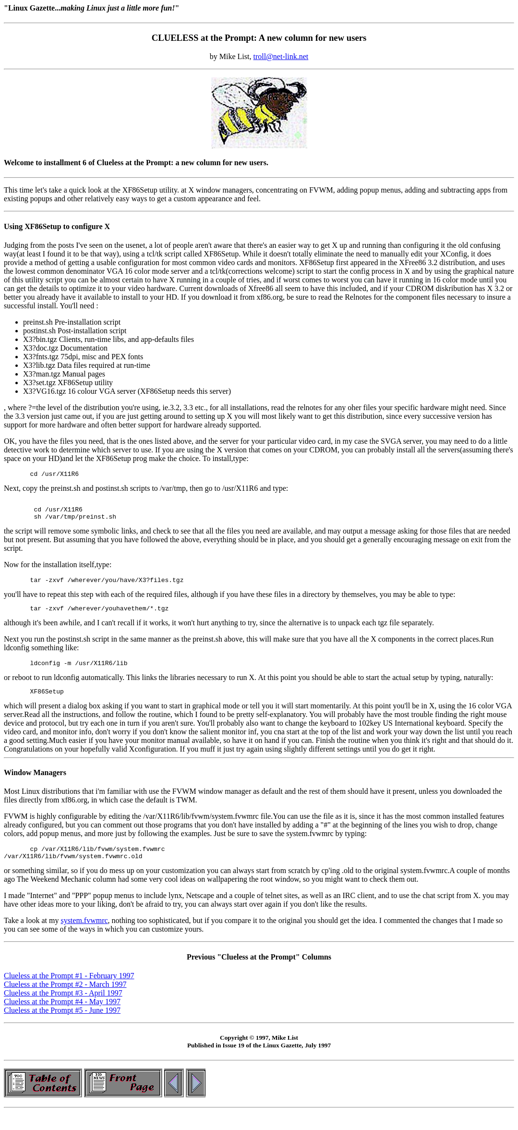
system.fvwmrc (84, 935)
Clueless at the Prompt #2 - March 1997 (65, 999)
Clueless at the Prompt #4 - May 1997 (62, 1016)
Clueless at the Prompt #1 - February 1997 (69, 990)
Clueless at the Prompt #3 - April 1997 (63, 1007)
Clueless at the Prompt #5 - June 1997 (62, 1025)
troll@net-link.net (280, 56)
